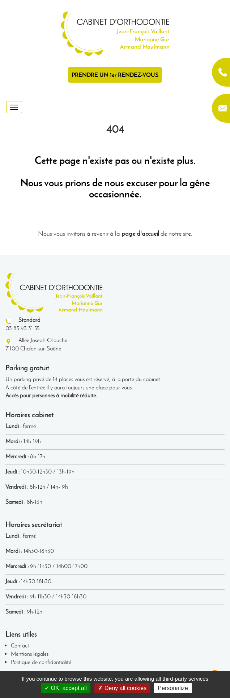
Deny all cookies (122, 688)
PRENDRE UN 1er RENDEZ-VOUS (115, 74)
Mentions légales (29, 653)
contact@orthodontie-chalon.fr (221, 108)
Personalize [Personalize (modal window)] (173, 688)
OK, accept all (65, 688)
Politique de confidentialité (41, 662)
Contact (20, 645)
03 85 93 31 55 (221, 72)
